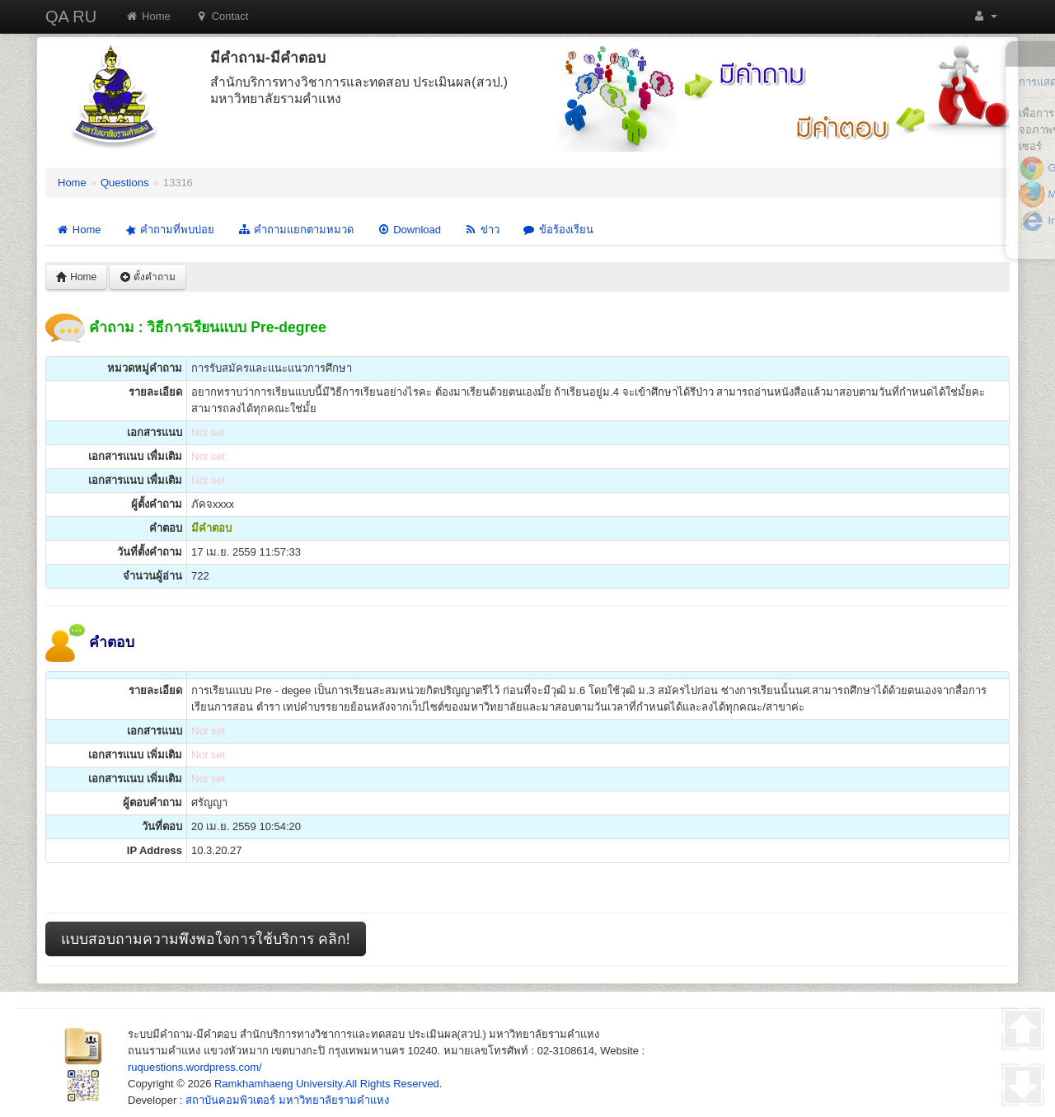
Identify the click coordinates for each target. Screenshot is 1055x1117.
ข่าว (481, 229)
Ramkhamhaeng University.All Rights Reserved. (328, 1083)
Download (409, 229)
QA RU (70, 16)
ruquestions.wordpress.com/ (195, 1067)
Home (148, 16)
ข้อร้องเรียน (558, 229)
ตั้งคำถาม (148, 277)
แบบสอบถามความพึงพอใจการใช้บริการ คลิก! (205, 939)
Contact (222, 16)
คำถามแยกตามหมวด (295, 229)
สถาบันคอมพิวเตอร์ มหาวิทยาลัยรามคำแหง (287, 1100)
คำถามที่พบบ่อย (168, 230)
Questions (125, 182)
